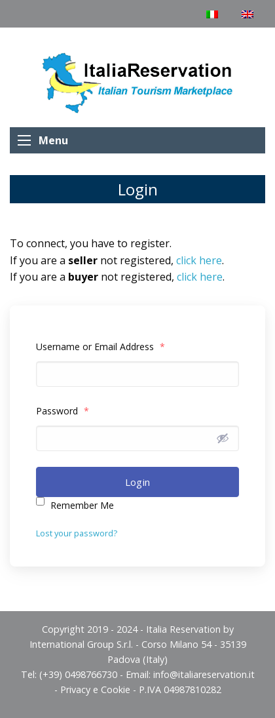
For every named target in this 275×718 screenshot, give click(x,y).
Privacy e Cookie (95, 689)
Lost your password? (76, 533)
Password (62, 411)
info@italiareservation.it (204, 674)
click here (199, 260)
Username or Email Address (100, 346)
